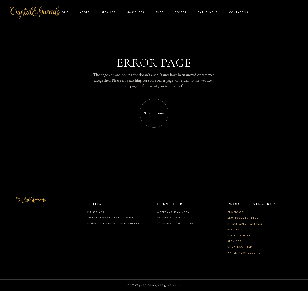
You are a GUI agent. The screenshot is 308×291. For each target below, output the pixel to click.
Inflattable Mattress (245, 224)
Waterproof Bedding (244, 253)
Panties (233, 230)
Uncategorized (239, 247)
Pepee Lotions (239, 236)
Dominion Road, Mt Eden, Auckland (115, 224)
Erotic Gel (236, 212)
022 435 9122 (95, 212)
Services (234, 241)
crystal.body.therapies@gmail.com (115, 218)
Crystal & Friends (146, 285)
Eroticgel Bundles (243, 218)
